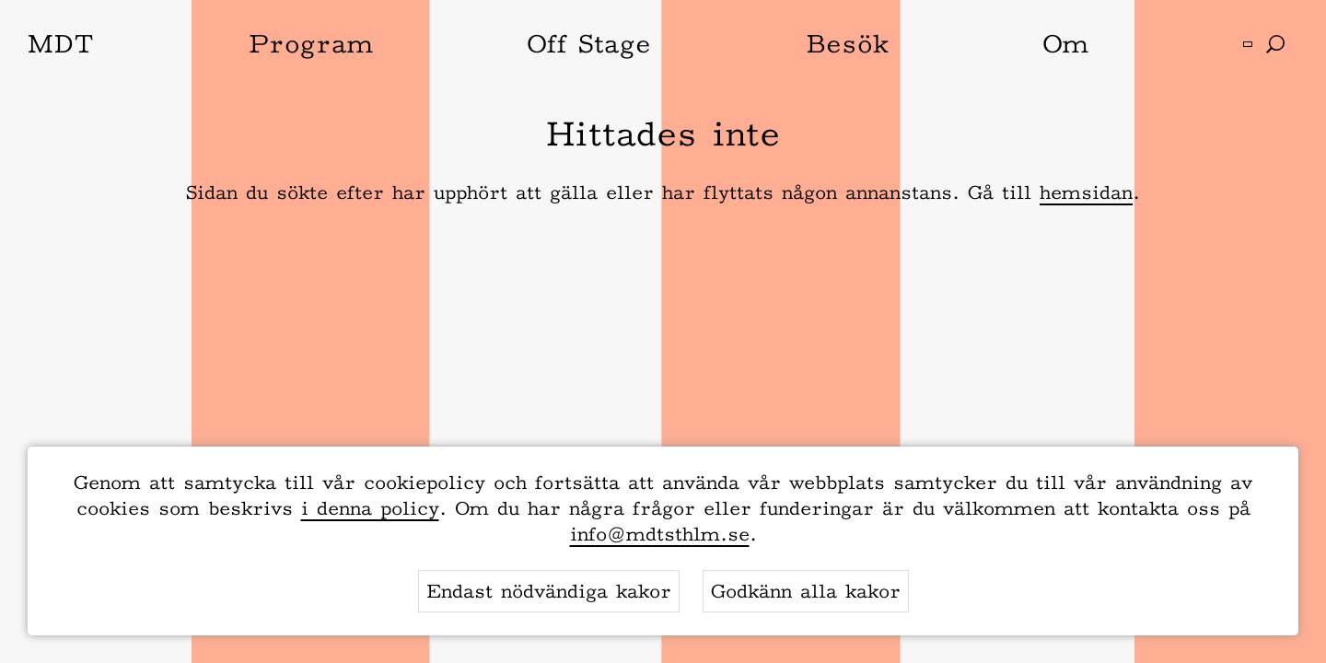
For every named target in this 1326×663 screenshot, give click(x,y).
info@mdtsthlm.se (660, 534)
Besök (847, 43)
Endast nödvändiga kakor (548, 591)
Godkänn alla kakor (806, 591)
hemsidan (1086, 192)
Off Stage (589, 43)
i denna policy (370, 508)
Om (1065, 43)
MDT (61, 43)
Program (311, 43)
